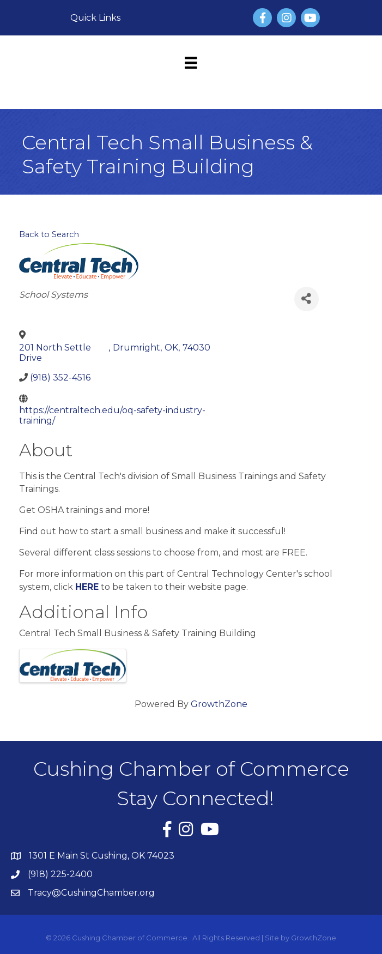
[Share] (306, 299)
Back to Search (49, 234)
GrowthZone (219, 704)
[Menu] (190, 62)
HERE (87, 587)
